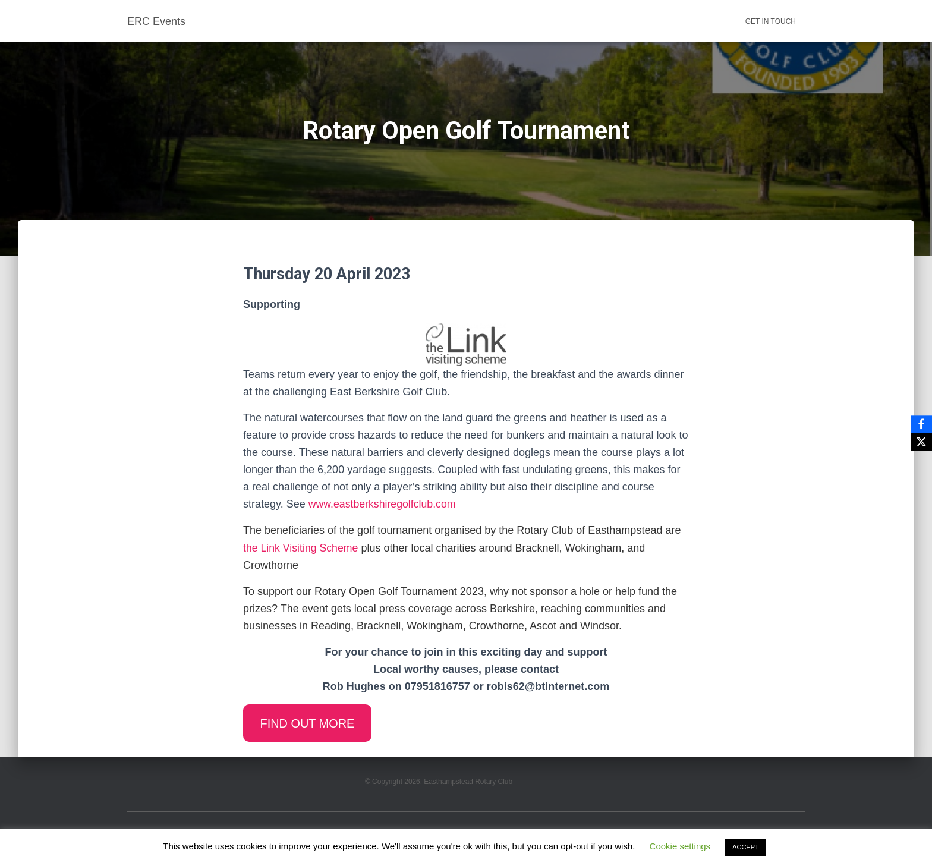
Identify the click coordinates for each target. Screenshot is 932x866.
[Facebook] (920, 424)
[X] (920, 442)
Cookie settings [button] (680, 846)
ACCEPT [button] (745, 847)
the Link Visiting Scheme (301, 548)
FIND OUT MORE (308, 723)
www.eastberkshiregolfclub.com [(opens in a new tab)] (383, 504)
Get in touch (770, 21)
